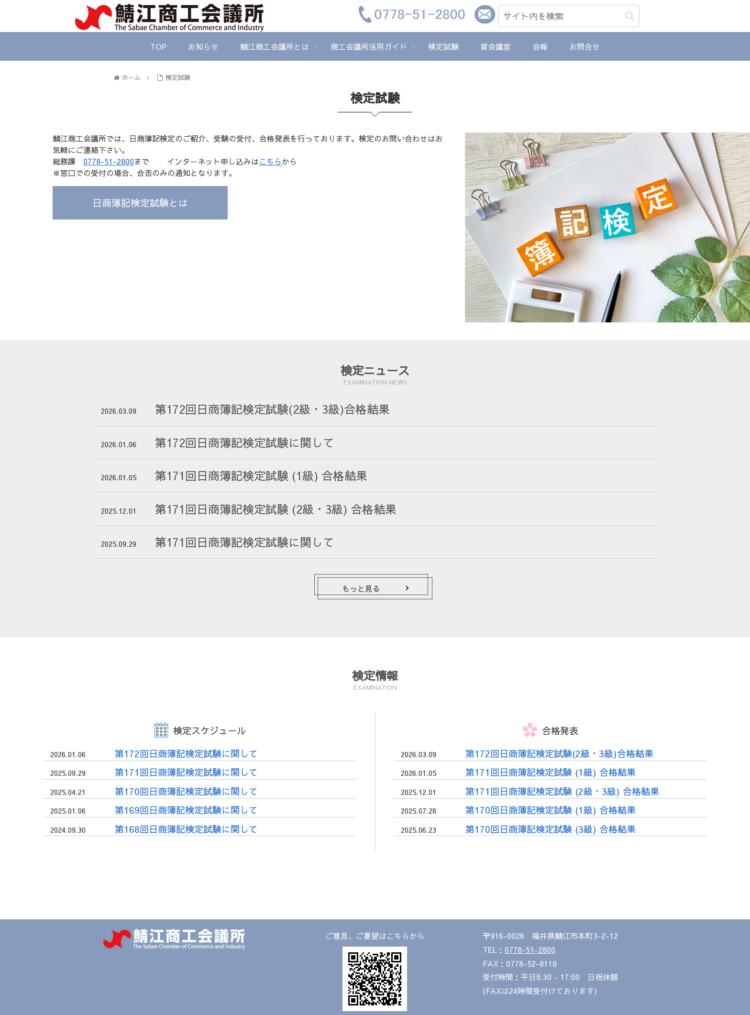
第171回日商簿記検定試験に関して (244, 542)
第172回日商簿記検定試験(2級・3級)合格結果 (272, 409)
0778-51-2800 (108, 161)
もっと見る (361, 588)
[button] (629, 16)
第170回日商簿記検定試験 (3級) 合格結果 (550, 829)
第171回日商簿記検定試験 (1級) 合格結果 (261, 475)
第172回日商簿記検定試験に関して (244, 442)
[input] (569, 16)
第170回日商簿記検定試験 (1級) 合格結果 (550, 810)
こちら (270, 161)
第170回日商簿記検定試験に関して (186, 791)
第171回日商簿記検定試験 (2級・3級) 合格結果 (276, 509)
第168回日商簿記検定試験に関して (186, 829)
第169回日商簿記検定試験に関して (186, 810)
